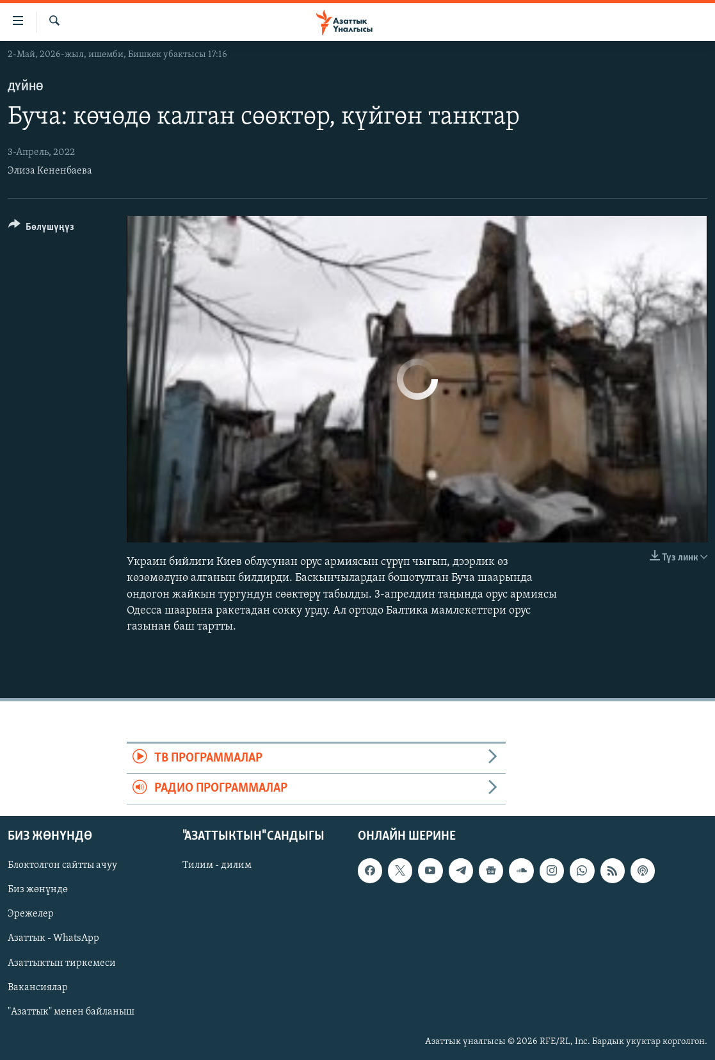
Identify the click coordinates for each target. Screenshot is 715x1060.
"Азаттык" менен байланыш (71, 1011)
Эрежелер (31, 914)
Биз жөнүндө (38, 890)
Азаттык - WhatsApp (53, 938)
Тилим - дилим (217, 865)
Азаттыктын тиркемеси (62, 963)
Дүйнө (26, 87)
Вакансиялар (38, 987)
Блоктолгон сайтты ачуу (62, 865)
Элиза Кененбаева (50, 171)
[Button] (41, 229)
